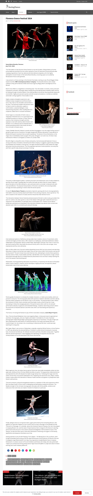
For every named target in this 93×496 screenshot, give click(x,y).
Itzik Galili (23, 461)
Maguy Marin (46, 461)
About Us (15, 1)
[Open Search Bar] (87, 12)
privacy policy (37, 493)
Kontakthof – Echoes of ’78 (81, 64)
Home (7, 12)
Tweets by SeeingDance (73, 112)
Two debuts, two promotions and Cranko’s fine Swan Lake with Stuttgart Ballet (48, 477)
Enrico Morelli (48, 459)
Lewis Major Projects (37, 461)
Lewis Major (29, 461)
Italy (19, 461)
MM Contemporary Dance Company (14, 464)
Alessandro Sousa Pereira (14, 459)
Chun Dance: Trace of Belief (81, 36)
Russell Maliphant (28, 464)
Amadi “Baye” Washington (27, 459)
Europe (9, 456)
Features (31, 12)
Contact (20, 1)
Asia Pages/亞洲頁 (43, 12)
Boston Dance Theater (39, 459)
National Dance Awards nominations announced (80, 56)
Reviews (22, 12)
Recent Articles (54, 12)
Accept (77, 493)
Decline (87, 493)
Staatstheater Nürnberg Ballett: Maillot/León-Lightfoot (16, 476)
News (15, 12)
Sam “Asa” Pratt (36, 464)
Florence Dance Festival (11, 461)
